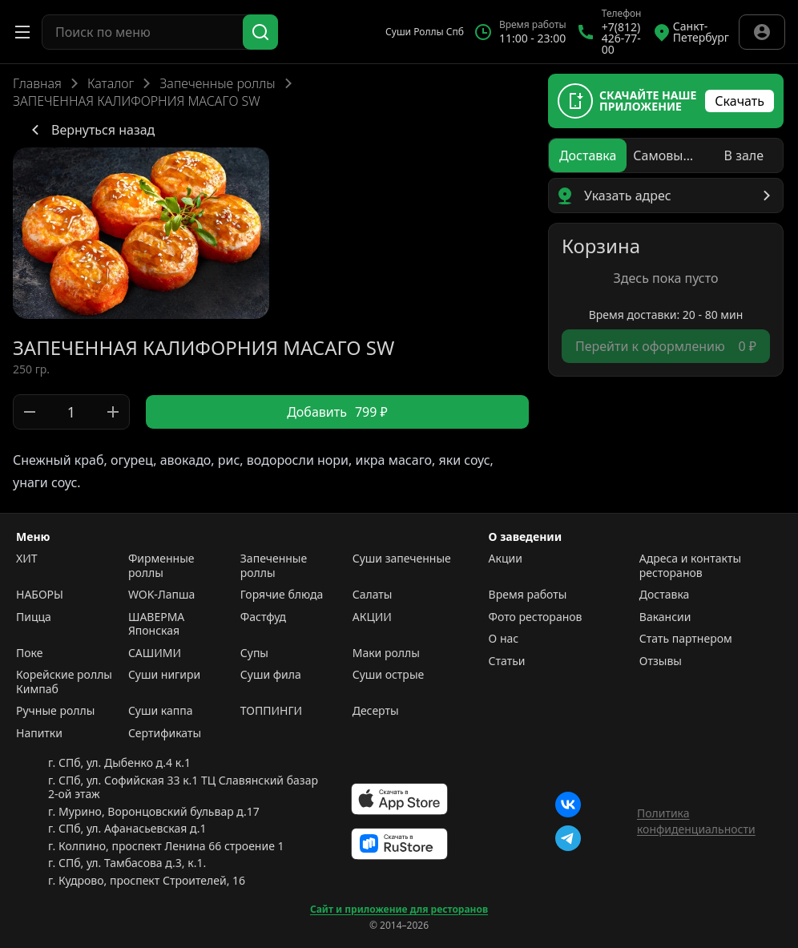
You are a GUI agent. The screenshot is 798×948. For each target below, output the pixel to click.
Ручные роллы (55, 711)
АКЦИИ (372, 617)
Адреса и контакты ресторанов (690, 565)
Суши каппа (160, 711)
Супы (254, 653)
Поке (29, 653)
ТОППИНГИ (271, 711)
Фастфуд (263, 617)
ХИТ (27, 558)
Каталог (110, 83)
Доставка (664, 594)
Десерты (376, 711)
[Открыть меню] (22, 32)
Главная (37, 83)
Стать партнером (685, 638)
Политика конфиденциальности (696, 821)
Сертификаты (164, 733)
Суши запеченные (402, 558)
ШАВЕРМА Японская (156, 624)
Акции (505, 558)
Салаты (373, 594)
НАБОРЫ (39, 594)
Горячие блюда (282, 594)
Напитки (39, 733)
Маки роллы (386, 653)
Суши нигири (164, 675)
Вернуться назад (90, 129)
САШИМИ (154, 653)
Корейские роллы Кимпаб (64, 682)
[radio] (588, 155)
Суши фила (270, 675)
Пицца (33, 617)
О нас (504, 638)
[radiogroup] (666, 155)
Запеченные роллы (217, 83)
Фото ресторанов (535, 617)
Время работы (528, 594)
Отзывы (660, 661)
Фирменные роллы (161, 565)
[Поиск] (260, 32)
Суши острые (389, 675)
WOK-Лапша (161, 594)
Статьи (507, 661)
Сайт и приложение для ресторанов (399, 909)
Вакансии (665, 617)
